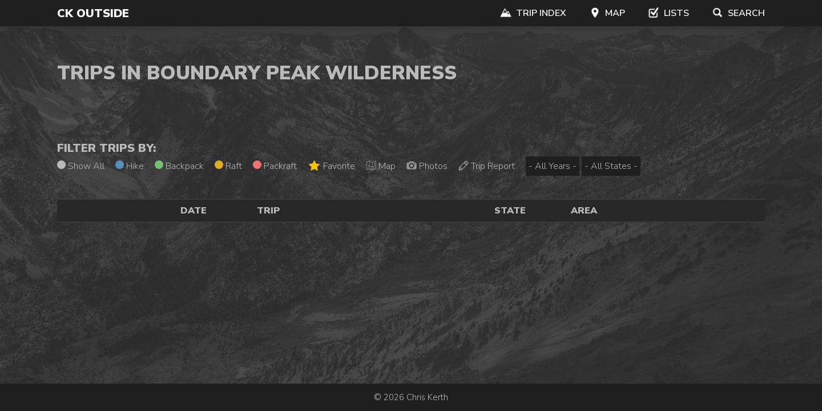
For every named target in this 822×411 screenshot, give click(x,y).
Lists (668, 13)
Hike (129, 166)
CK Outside (93, 13)
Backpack (179, 166)
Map (607, 13)
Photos (427, 166)
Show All (80, 166)
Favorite (331, 165)
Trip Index (533, 13)
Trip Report (486, 166)
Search (738, 13)
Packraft (275, 166)
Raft (228, 166)
